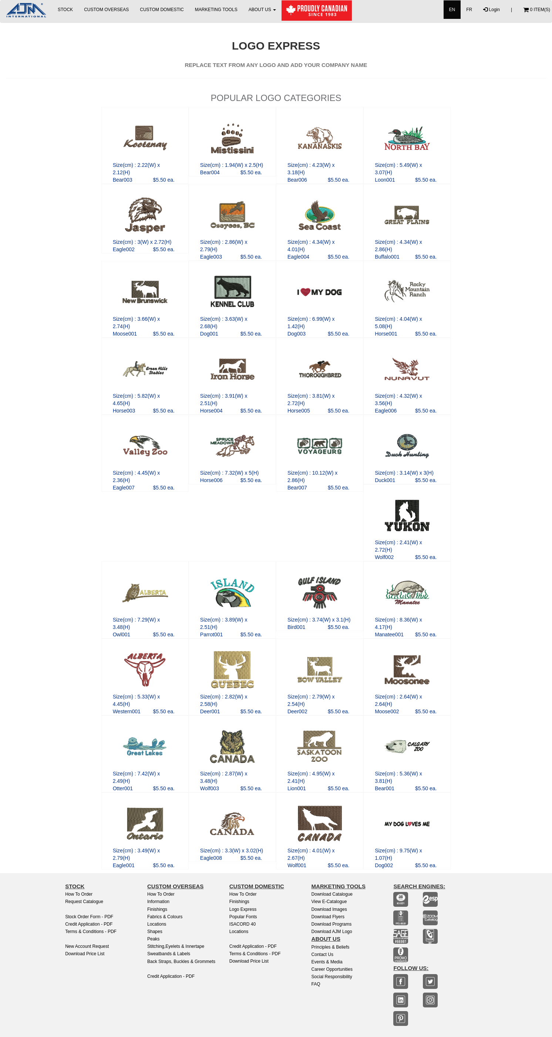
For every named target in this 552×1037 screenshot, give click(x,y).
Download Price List (84, 953)
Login (491, 9)
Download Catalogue (332, 894)
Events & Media (327, 961)
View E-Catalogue (329, 901)
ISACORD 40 (242, 924)
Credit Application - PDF (88, 924)
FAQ (316, 984)
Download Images (329, 909)
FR (469, 9)
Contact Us (322, 954)
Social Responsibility (332, 976)
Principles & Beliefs (331, 947)
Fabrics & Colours (164, 916)
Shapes (154, 931)
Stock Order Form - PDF (89, 916)
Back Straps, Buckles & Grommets (181, 961)
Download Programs (332, 924)
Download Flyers (328, 916)
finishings (239, 901)
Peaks (153, 939)
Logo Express (242, 909)
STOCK (65, 9)
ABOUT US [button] (262, 9)
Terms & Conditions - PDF (91, 931)
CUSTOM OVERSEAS (106, 9)
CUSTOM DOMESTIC (162, 9)
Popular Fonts (243, 916)
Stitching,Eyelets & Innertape (175, 946)
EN (452, 9)
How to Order (78, 894)
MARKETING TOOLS (216, 9)
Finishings (157, 909)
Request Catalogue (84, 901)
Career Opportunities (332, 969)
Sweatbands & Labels (168, 953)
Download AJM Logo (332, 931)
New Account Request (87, 946)
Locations (156, 924)
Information (158, 901)
